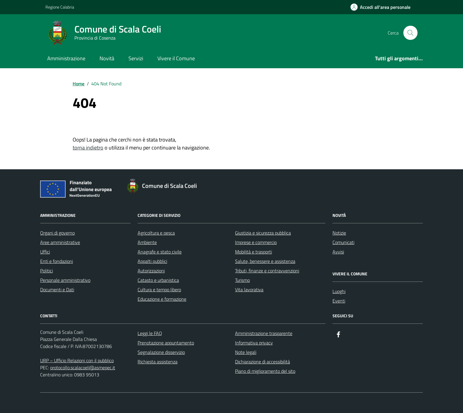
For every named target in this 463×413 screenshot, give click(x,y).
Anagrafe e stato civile (160, 251)
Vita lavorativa (249, 289)
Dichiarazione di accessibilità (262, 361)
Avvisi (338, 251)
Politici (46, 270)
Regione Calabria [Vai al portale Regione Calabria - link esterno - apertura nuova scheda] (59, 7)
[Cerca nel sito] (410, 33)
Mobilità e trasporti (253, 251)
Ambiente (147, 242)
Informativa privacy (254, 342)
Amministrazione (66, 58)
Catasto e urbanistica (158, 280)
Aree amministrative (60, 242)
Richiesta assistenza (157, 361)
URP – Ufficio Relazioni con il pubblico (77, 360)
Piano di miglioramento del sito (265, 371)
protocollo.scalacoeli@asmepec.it (82, 367)
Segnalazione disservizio (161, 352)
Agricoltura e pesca (156, 232)
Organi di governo (57, 232)
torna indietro (88, 148)
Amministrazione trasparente (263, 333)
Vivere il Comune (176, 58)
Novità (107, 58)
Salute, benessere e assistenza (265, 261)
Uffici (45, 251)
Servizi (135, 58)
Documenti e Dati (57, 289)
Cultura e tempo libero (159, 289)
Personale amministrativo (65, 280)
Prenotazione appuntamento (166, 342)
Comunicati (343, 242)
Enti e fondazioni (56, 261)
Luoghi (338, 291)
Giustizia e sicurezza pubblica (263, 232)
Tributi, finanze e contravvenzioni (267, 270)
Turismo (242, 280)
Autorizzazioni (151, 270)
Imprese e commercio (256, 242)
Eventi (338, 300)
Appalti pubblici (152, 261)
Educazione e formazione (162, 299)
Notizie (339, 232)
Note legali (245, 352)
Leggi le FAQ (150, 333)
